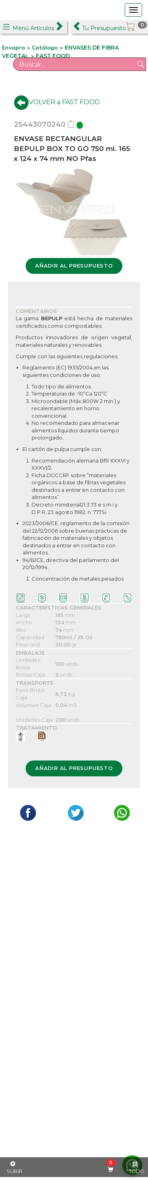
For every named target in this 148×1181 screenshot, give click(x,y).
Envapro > (17, 47)
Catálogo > (48, 47)
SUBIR (14, 1168)
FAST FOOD (53, 55)
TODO (136, 1168)
